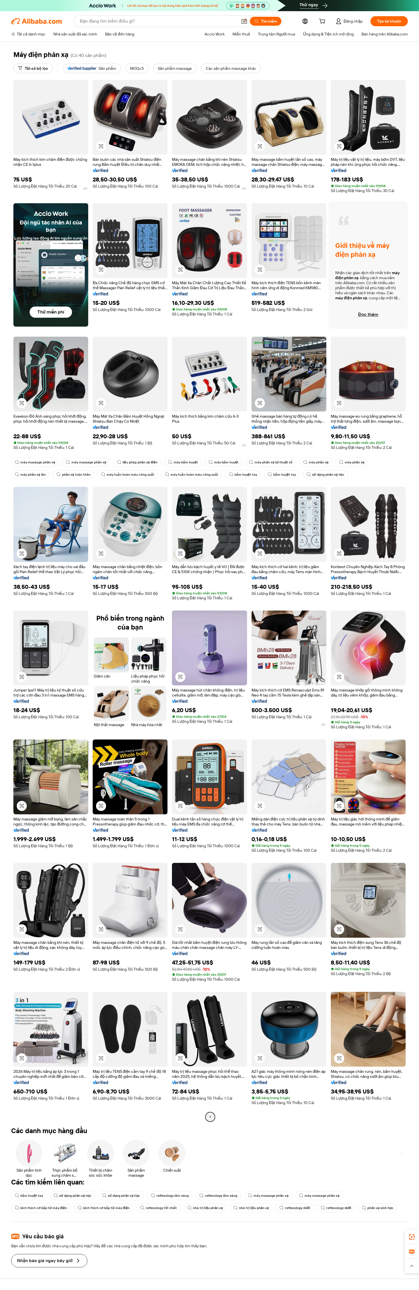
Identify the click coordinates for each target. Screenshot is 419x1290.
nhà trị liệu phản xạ (205, 1208)
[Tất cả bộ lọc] (33, 68)
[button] (244, 21)
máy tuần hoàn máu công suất (127, 474)
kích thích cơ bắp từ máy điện (41, 1208)
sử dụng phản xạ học (325, 474)
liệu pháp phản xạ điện (137, 462)
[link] (411, 1237)
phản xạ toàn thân (73, 474)
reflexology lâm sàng (170, 1195)
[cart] (323, 22)
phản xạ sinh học (378, 1208)
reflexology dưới (294, 1208)
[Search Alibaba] (158, 21)
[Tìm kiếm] (265, 21)
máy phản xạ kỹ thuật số (271, 462)
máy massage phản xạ (35, 462)
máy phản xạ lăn (30, 474)
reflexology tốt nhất (158, 1208)
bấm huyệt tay (243, 474)
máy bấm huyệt (183, 462)
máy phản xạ (316, 462)
